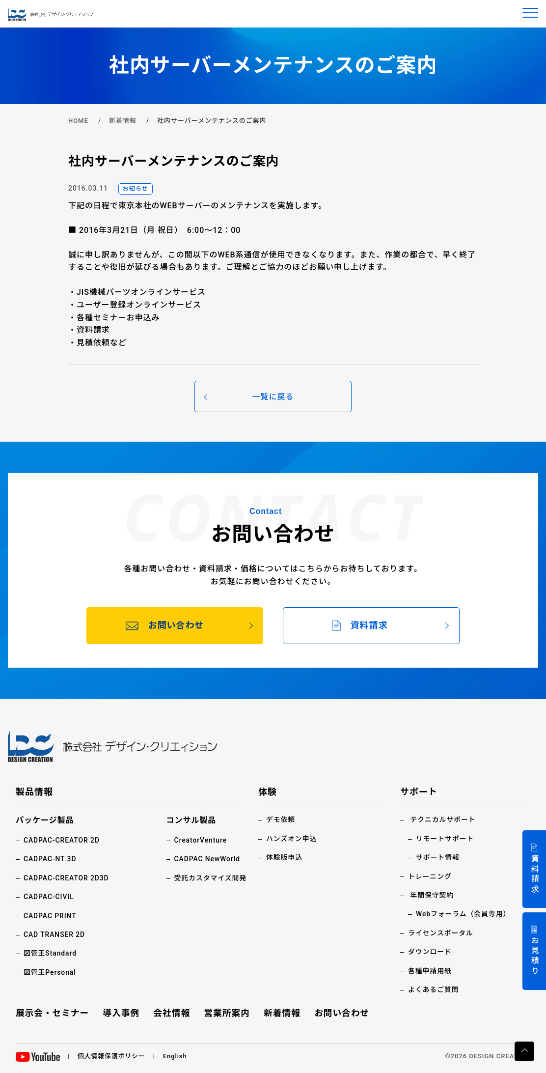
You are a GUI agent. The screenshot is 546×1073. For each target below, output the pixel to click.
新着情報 (122, 120)
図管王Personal (50, 972)
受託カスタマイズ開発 (209, 878)
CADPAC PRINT (50, 916)
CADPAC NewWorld (206, 859)
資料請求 (534, 874)
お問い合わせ (341, 1013)
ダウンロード (430, 952)
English (176, 1056)
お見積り (534, 956)
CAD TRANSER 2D (55, 934)
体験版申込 (284, 857)
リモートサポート (445, 839)
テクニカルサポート (443, 819)
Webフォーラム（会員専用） (464, 914)
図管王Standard (50, 953)
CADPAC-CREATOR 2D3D (67, 878)
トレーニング (430, 876)
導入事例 (121, 1013)
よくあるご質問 (434, 989)
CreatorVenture (200, 840)
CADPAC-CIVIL (49, 897)
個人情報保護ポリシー (112, 1056)
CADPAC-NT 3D (50, 859)
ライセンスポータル (441, 933)
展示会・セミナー (53, 1013)
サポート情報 (438, 857)
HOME (78, 120)
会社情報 (172, 1013)
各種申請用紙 (430, 971)
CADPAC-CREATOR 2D (62, 840)
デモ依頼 (281, 819)
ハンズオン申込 (291, 839)
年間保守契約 (432, 895)
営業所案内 (227, 1013)
